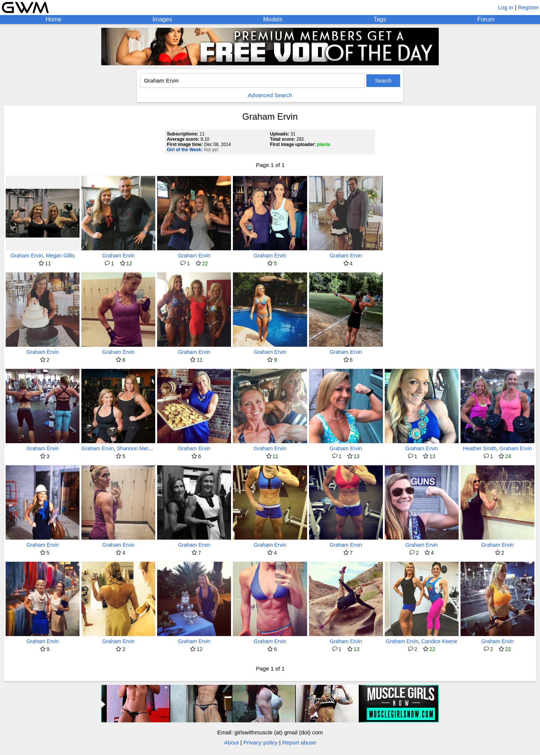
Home (53, 19)
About (231, 742)
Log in (505, 7)
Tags (380, 19)
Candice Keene (439, 641)
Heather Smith (479, 448)
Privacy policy (260, 742)
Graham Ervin (26, 256)
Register (528, 7)
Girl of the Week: (184, 149)
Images (162, 19)
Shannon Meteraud (139, 448)
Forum (485, 19)
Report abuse (299, 742)
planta (323, 144)
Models (273, 19)
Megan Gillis (60, 256)
